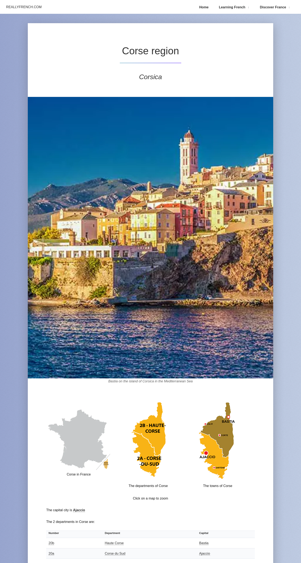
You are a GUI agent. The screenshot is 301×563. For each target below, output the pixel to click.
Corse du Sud (115, 553)
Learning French (232, 7)
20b (51, 543)
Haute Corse (114, 543)
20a (51, 553)
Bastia (204, 543)
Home (204, 7)
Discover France (273, 7)
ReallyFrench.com (24, 7)
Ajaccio (79, 510)
